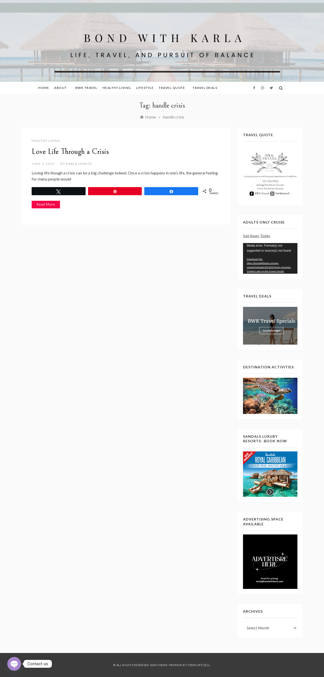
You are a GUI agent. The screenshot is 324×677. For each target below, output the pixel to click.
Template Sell (199, 665)
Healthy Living (117, 88)
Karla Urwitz (79, 164)
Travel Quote (172, 88)
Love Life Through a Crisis (70, 151)
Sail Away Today (256, 235)
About (62, 88)
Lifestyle (145, 88)
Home (43, 88)
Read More (46, 204)
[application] (270, 258)
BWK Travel (86, 88)
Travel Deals (205, 88)
